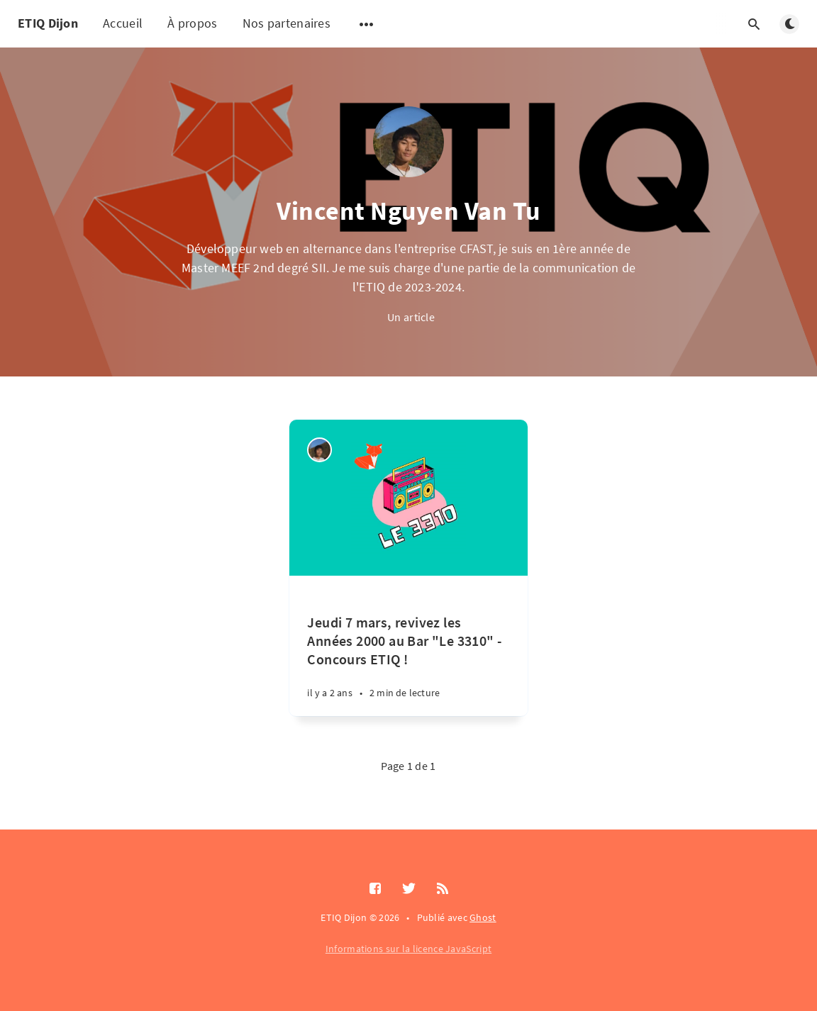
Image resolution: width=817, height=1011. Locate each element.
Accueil (123, 23)
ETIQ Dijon (48, 23)
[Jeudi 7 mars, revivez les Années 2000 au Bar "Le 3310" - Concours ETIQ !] (408, 646)
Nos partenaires (287, 23)
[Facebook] (375, 889)
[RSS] (442, 889)
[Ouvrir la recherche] (754, 24)
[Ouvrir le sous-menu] (366, 24)
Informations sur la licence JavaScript (408, 948)
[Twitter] (409, 889)
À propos (192, 23)
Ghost (482, 917)
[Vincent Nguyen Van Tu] (319, 449)
